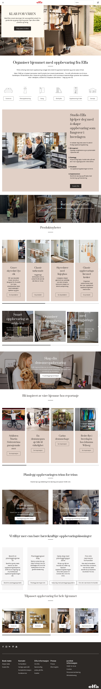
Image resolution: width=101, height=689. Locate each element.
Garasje (92, 98)
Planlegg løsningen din (37, 583)
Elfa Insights (54, 667)
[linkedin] (10, 647)
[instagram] (6, 647)
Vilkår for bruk (71, 666)
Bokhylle (38, 626)
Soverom (8, 98)
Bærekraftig (38, 667)
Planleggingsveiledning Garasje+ (75, 518)
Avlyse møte (6, 664)
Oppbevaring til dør (75, 98)
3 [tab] (93, 303)
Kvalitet (36, 673)
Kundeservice (22, 673)
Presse (52, 664)
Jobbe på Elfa (38, 670)
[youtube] (17, 647)
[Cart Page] (98, 3)
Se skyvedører (13, 295)
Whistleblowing (72, 675)
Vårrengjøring (82, 337)
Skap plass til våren (22, 28)
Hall (62, 626)
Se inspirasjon (13, 453)
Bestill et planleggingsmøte (12, 583)
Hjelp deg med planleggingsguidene (63, 583)
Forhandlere (22, 664)
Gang (42, 98)
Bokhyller (59, 98)
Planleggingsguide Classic (25, 518)
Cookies (69, 669)
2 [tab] (66, 303)
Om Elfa (36, 664)
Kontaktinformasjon (24, 670)
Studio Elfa (75, 186)
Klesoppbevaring (25, 98)
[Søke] (84, 3)
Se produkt (38, 295)
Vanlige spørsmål (23, 667)
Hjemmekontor (87, 626)
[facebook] (3, 647)
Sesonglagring (50, 336)
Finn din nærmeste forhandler (88, 583)
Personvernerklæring (73, 672)
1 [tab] (23, 303)
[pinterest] (13, 647)
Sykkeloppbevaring (17, 336)
